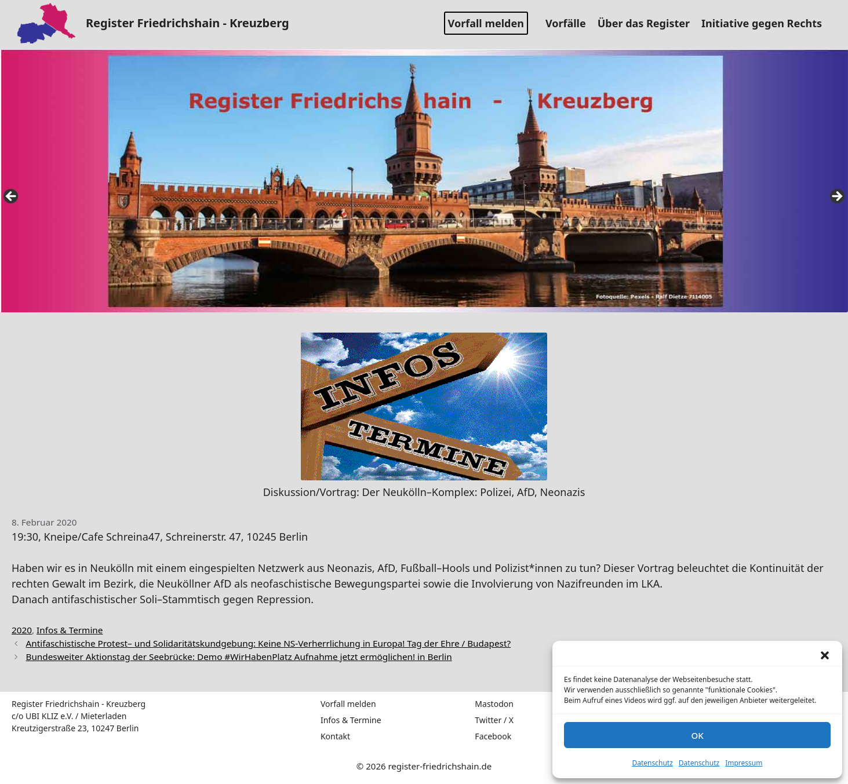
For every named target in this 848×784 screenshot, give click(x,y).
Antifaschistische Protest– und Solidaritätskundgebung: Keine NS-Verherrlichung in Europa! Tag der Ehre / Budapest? (268, 643)
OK (697, 735)
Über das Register (648, 23)
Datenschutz (652, 763)
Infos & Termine (70, 630)
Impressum (743, 763)
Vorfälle (570, 23)
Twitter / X (494, 719)
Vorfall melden (486, 23)
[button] (825, 655)
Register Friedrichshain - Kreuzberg (187, 23)
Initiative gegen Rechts (766, 23)
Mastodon (494, 703)
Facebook (493, 736)
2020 (22, 630)
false (11, 197)
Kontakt (335, 736)
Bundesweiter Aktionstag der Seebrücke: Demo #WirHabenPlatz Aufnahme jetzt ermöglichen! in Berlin (239, 656)
